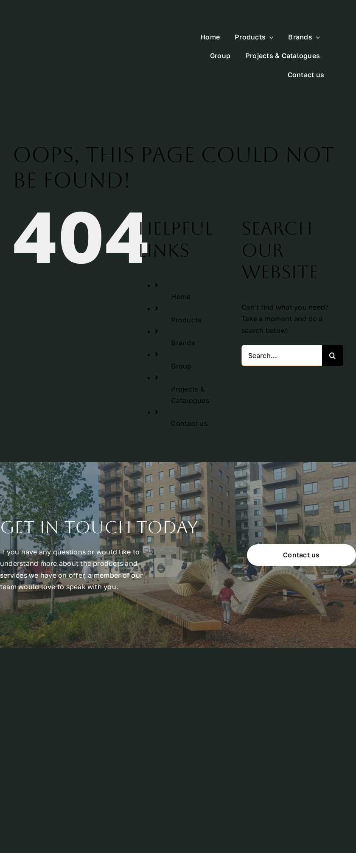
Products (186, 290)
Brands (182, 314)
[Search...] (281, 326)
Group (181, 337)
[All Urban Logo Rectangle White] (73, 34)
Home (181, 267)
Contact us (189, 394)
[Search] (332, 326)
